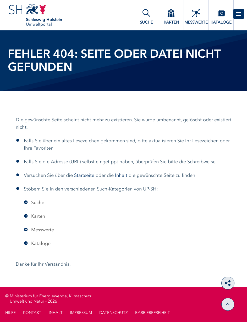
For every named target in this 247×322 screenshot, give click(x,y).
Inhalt (121, 175)
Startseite (84, 175)
